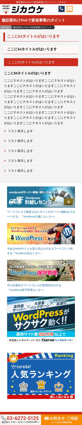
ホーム (5, 27)
